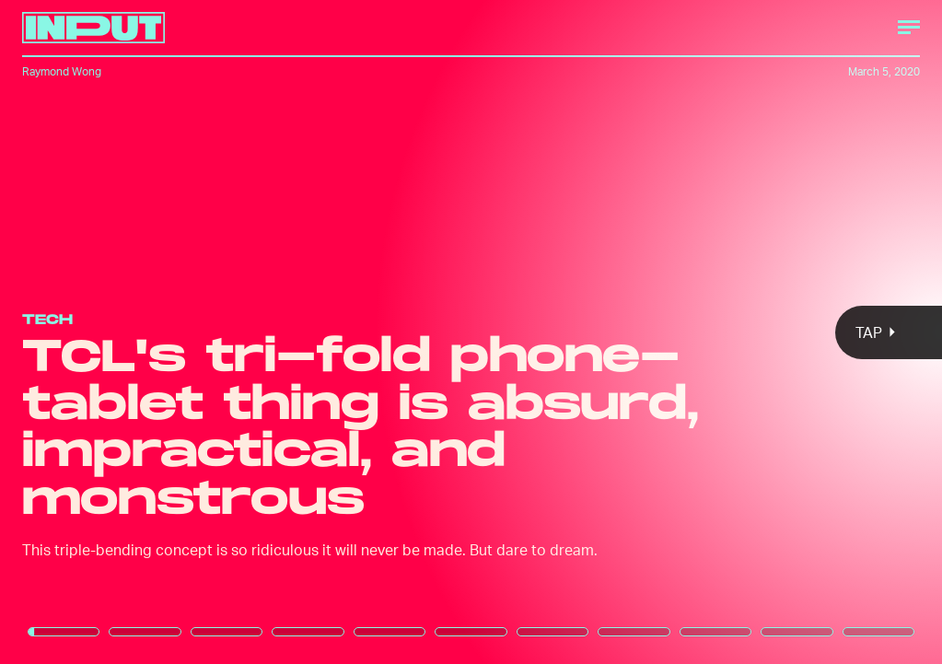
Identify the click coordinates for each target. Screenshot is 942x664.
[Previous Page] (155, 332)
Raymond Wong (61, 71)
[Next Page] (626, 332)
